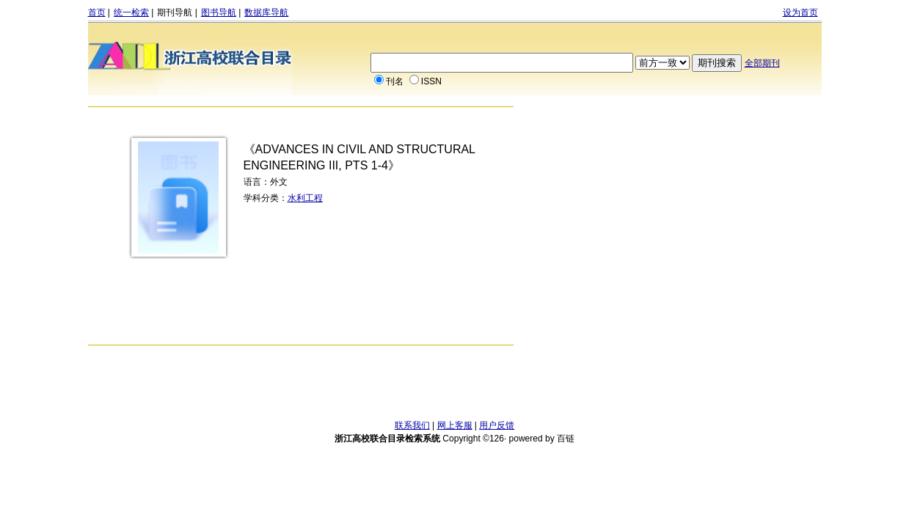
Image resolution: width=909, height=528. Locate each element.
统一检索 (131, 12)
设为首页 (800, 12)
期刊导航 (174, 12)
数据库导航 (266, 12)
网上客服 (454, 425)
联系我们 (412, 425)
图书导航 (218, 12)
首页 (97, 12)
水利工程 (305, 198)
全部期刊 (762, 63)
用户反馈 (496, 425)
